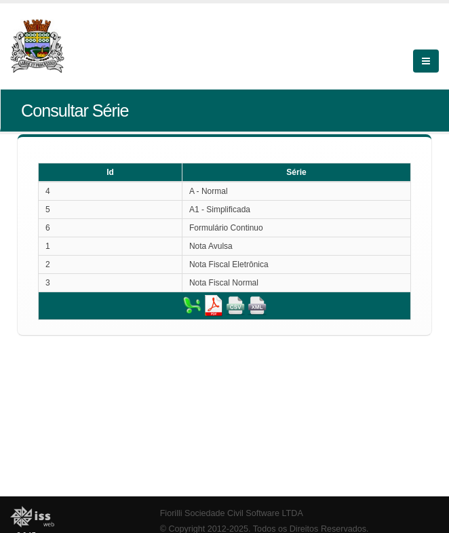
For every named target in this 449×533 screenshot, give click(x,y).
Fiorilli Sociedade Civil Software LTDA (231, 513)
